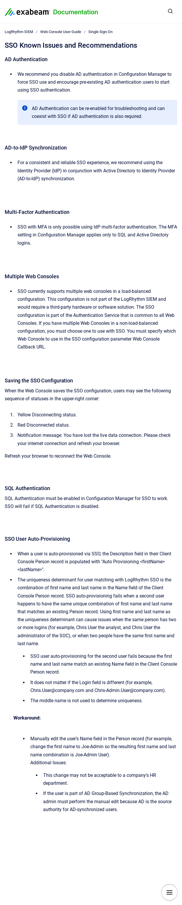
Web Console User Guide (60, 32)
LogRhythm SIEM (19, 32)
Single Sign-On (100, 32)
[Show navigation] (169, 892)
